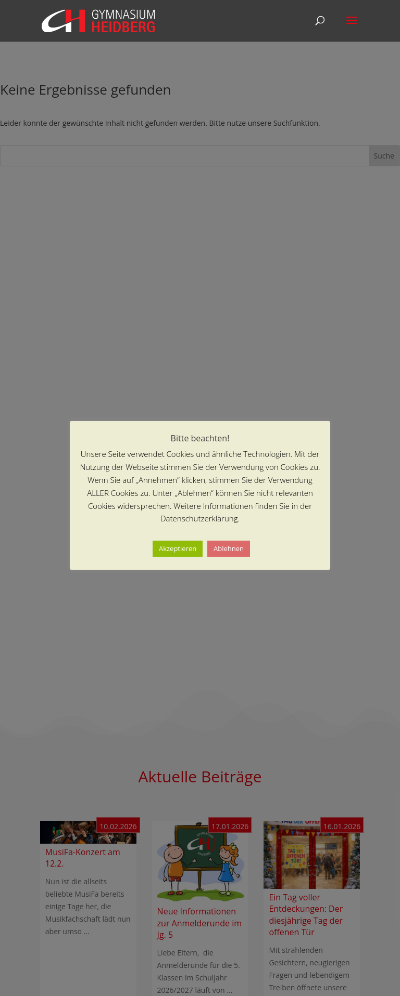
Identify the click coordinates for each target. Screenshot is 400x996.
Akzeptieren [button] (177, 548)
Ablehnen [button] (229, 548)
